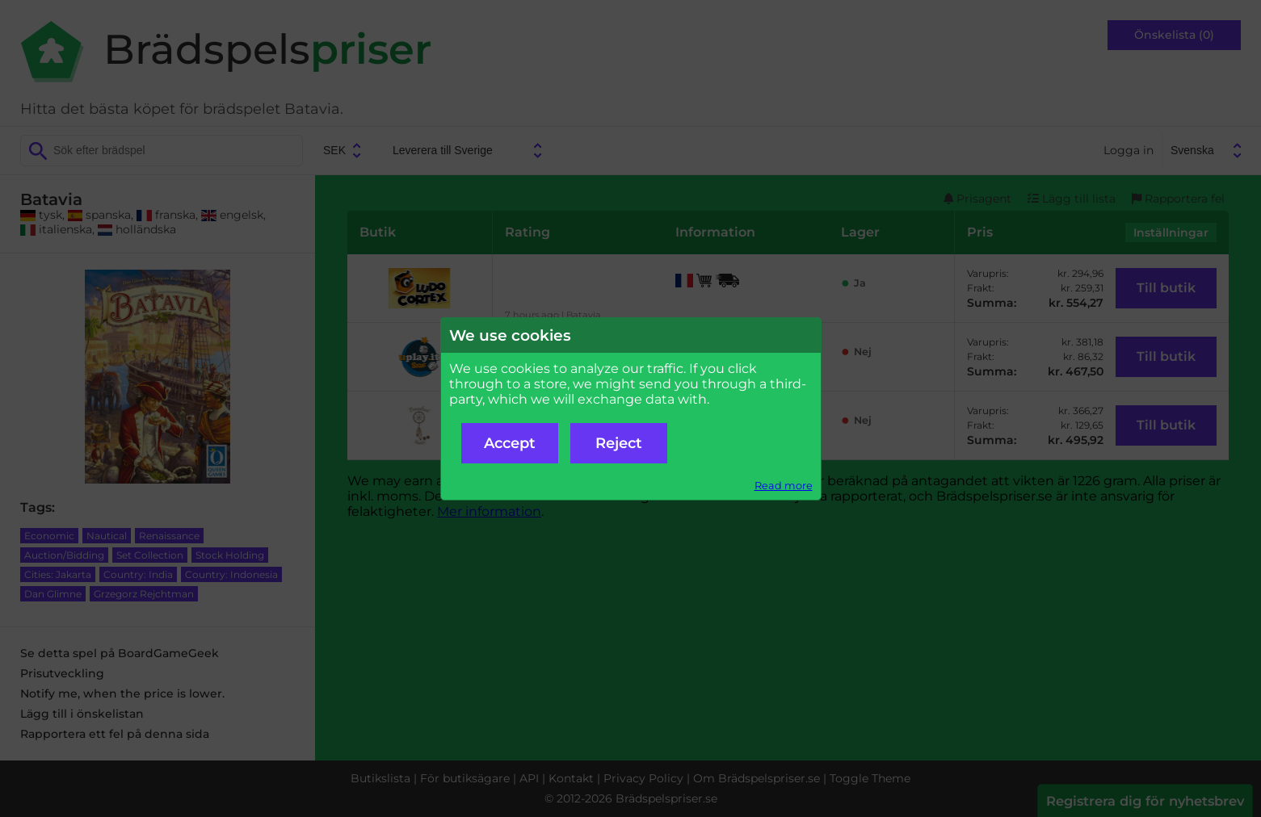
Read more (783, 486)
